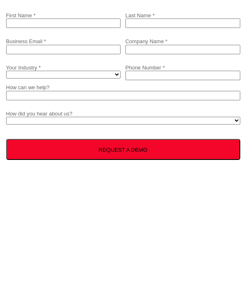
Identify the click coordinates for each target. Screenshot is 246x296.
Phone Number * (145, 68)
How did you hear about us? (39, 114)
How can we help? (28, 87)
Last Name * (140, 15)
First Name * (21, 15)
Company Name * (146, 41)
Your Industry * (23, 68)
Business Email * (26, 41)
